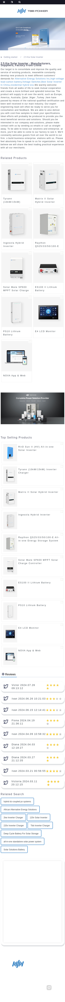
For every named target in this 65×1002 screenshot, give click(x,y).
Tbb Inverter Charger (40, 825)
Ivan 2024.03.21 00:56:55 (29, 771)
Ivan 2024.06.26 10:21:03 (29, 698)
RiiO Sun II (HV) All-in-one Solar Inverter (36, 448)
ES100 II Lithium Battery (46, 289)
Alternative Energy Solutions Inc (32, 78)
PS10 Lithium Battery (12, 333)
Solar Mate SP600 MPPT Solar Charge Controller (16, 289)
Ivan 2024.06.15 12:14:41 (29, 710)
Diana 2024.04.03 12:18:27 (23, 746)
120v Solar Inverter (38, 817)
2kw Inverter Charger (13, 817)
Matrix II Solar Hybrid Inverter (45, 200)
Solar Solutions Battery (14, 849)
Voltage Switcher (32, 82)
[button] (25, 48)
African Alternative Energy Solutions (20, 809)
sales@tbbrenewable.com (32, 975)
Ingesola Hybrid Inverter (13, 244)
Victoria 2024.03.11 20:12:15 (24, 783)
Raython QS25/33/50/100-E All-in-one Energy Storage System (47, 245)
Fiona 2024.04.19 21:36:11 (23, 722)
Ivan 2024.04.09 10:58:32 (29, 734)
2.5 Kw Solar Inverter (33, 57)
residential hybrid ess (22, 85)
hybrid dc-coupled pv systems (17, 801)
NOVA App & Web (14, 375)
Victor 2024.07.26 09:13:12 (23, 687)
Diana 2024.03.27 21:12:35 (23, 759)
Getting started (10, 57)
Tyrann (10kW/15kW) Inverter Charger (14, 200)
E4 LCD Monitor (45, 331)
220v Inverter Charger (14, 825)
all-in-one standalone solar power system (22, 841)
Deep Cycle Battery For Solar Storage (21, 833)
